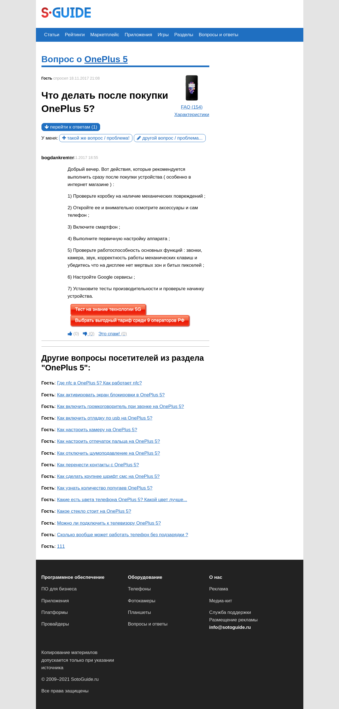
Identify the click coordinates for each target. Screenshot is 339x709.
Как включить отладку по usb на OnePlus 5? (104, 418)
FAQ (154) (191, 107)
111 (61, 546)
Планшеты (139, 612)
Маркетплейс (104, 34)
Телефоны (139, 589)
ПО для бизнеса (59, 589)
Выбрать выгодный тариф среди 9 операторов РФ (130, 320)
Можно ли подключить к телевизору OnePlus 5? (109, 523)
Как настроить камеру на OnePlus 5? (97, 429)
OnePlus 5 (106, 59)
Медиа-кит (220, 600)
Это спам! (112, 333)
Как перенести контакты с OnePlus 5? (98, 464)
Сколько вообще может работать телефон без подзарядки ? (122, 534)
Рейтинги (75, 34)
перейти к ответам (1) (71, 127)
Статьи (51, 34)
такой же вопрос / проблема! (95, 138)
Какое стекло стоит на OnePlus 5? (94, 511)
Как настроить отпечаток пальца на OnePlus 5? (108, 441)
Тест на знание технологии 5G (108, 309)
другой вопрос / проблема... (170, 138)
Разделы (183, 34)
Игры (163, 34)
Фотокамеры (141, 600)
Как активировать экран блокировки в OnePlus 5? (111, 394)
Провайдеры (55, 624)
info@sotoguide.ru (230, 627)
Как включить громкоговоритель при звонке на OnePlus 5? (120, 406)
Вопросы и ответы (218, 34)
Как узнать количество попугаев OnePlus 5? (104, 488)
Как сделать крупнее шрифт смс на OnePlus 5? (108, 476)
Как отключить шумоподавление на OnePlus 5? (108, 453)
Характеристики (191, 114)
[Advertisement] (197, 13)
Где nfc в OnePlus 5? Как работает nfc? (99, 383)
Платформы (54, 612)
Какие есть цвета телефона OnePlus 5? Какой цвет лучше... (122, 499)
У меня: (49, 138)
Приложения (138, 34)
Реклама (218, 589)
